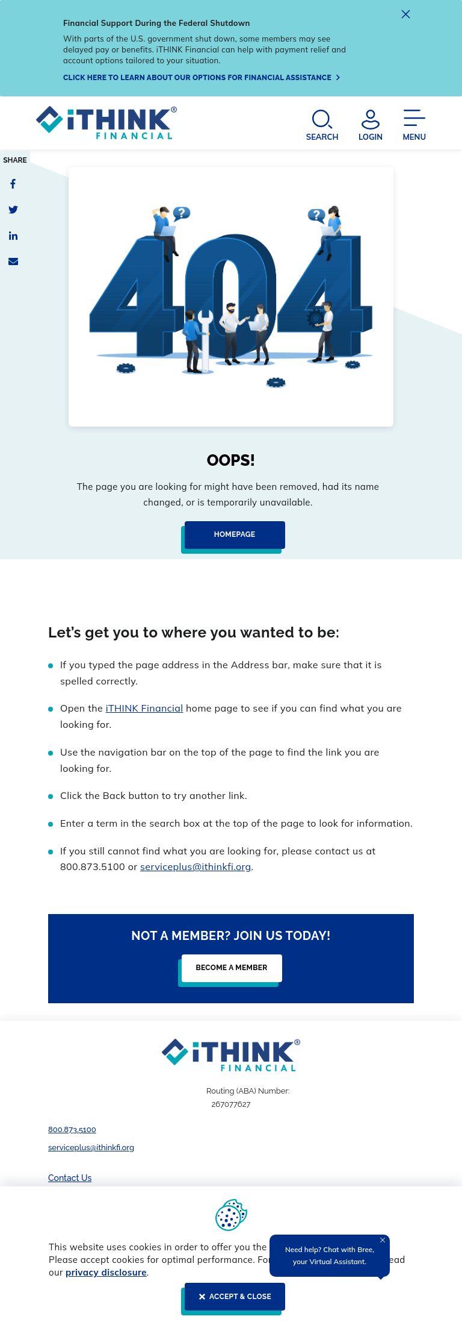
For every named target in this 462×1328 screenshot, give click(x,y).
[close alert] (405, 16)
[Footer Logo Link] (231, 1055)
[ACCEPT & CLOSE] (231, 1301)
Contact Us (69, 1178)
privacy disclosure (106, 1272)
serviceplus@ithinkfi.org (195, 866)
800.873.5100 (72, 1129)
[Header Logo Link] (106, 124)
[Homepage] (231, 540)
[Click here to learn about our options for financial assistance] (202, 78)
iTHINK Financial (144, 708)
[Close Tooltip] (382, 1240)
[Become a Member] (228, 973)
